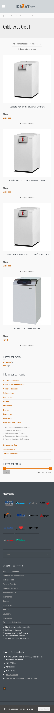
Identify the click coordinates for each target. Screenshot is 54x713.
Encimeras (7, 406)
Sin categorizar (9, 449)
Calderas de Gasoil (10, 389)
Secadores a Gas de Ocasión (16, 436)
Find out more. (27, 709)
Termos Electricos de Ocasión (17, 439)
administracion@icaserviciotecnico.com (22, 678)
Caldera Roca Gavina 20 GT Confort (27, 106)
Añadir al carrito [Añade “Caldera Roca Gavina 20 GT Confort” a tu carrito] (28, 123)
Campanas (7, 397)
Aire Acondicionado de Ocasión (17, 428)
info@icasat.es (12, 675)
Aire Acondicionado (11, 380)
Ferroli (5, 340)
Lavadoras (7, 414)
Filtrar (7, 472)
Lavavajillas (7, 418)
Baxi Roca (7, 118)
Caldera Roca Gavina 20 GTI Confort (27, 180)
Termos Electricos (10, 454)
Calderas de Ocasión (13, 431)
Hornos (6, 410)
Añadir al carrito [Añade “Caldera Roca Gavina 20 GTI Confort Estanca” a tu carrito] (28, 271)
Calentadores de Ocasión (15, 433)
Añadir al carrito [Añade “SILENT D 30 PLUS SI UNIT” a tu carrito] (28, 345)
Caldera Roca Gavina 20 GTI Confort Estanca (27, 254)
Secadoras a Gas (10, 445)
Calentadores (8, 393)
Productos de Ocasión (12, 423)
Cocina (6, 402)
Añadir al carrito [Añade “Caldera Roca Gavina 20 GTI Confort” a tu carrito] (28, 197)
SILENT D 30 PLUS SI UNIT (27, 328)
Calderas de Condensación (14, 385)
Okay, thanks (44, 709)
